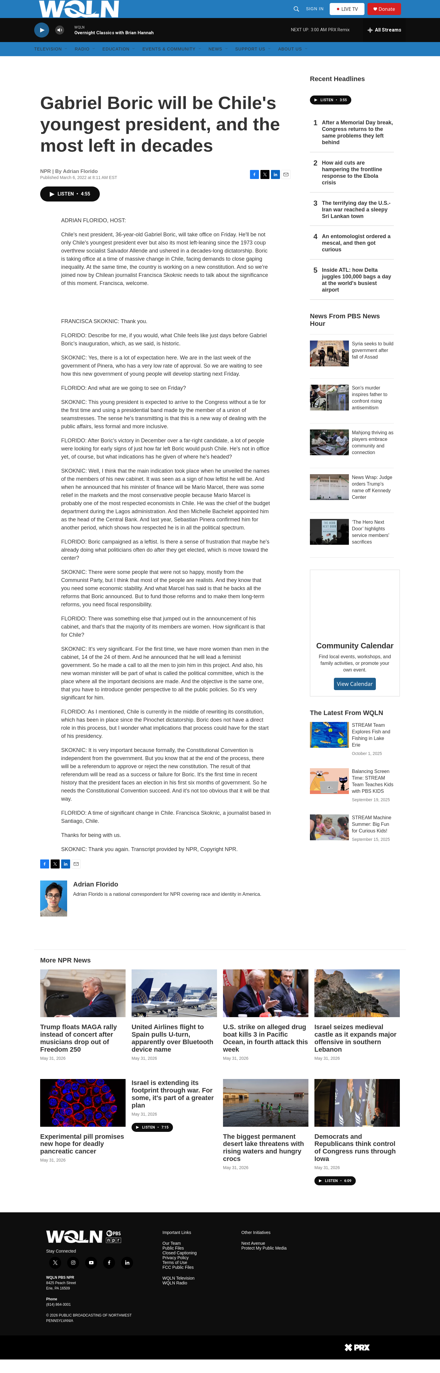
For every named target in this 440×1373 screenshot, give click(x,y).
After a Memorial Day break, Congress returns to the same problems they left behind (357, 146)
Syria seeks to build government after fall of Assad (373, 364)
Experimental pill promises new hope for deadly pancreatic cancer (82, 1157)
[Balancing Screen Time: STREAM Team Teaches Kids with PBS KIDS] (329, 795)
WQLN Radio (174, 1296)
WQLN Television (178, 1292)
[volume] (60, 43)
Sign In (315, 15)
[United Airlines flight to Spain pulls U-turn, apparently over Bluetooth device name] (174, 1007)
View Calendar (355, 697)
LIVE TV (349, 15)
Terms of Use (174, 1276)
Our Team (171, 1257)
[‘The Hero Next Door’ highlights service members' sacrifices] (329, 545)
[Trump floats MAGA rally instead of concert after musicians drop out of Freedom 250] (83, 1007)
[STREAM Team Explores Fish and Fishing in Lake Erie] (329, 748)
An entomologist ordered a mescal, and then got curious (356, 256)
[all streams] (384, 44)
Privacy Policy (175, 1271)
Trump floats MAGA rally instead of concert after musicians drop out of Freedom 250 (78, 1052)
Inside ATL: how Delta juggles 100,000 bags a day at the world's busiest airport (356, 293)
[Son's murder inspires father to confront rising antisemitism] (329, 411)
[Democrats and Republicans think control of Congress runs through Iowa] (357, 1116)
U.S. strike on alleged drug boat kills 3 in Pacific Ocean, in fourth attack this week (265, 1052)
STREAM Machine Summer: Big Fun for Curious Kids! (371, 838)
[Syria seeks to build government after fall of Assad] (329, 367)
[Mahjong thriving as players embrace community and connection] (329, 456)
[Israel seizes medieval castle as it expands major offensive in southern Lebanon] (357, 1007)
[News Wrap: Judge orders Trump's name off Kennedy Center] (329, 501)
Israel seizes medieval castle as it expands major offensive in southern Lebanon (355, 1052)
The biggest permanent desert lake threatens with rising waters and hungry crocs (263, 1161)
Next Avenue (253, 1257)
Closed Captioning (179, 1266)
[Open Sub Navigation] (66, 62)
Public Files (173, 1261)
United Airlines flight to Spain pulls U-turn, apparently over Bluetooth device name (172, 1052)
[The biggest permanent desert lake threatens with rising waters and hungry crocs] (265, 1116)
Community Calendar (355, 659)
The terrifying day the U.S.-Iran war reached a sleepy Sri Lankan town (356, 223)
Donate (390, 16)
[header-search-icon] (297, 15)
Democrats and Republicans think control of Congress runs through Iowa (355, 1161)
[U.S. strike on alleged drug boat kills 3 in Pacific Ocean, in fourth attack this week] (265, 1007)
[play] (41, 43)
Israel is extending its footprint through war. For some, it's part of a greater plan (173, 1108)
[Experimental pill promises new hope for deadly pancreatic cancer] (83, 1116)
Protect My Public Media (264, 1261)
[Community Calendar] (355, 614)
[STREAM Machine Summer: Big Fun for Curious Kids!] (329, 841)
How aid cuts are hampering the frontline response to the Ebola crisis (352, 186)
